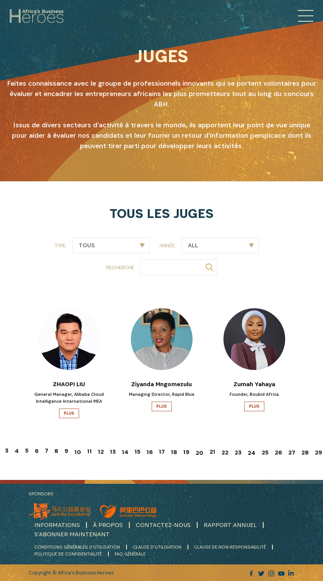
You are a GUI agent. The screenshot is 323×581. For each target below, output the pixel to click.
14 (125, 452)
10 (77, 452)
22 (225, 452)
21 (212, 452)
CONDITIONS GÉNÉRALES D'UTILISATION (77, 547)
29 (318, 452)
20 (199, 453)
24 (251, 453)
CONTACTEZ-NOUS (163, 525)
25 (265, 452)
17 (162, 452)
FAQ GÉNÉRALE (130, 554)
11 (89, 451)
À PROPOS (108, 525)
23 (238, 452)
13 (113, 452)
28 (305, 452)
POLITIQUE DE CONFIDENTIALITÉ (68, 554)
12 (101, 452)
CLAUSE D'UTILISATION (157, 547)
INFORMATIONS (57, 525)
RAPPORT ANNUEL (230, 525)
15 (137, 452)
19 (186, 452)
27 (291, 452)
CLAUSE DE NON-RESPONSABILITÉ (230, 547)
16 (150, 452)
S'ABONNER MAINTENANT (72, 534)
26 (278, 452)
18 (174, 452)
